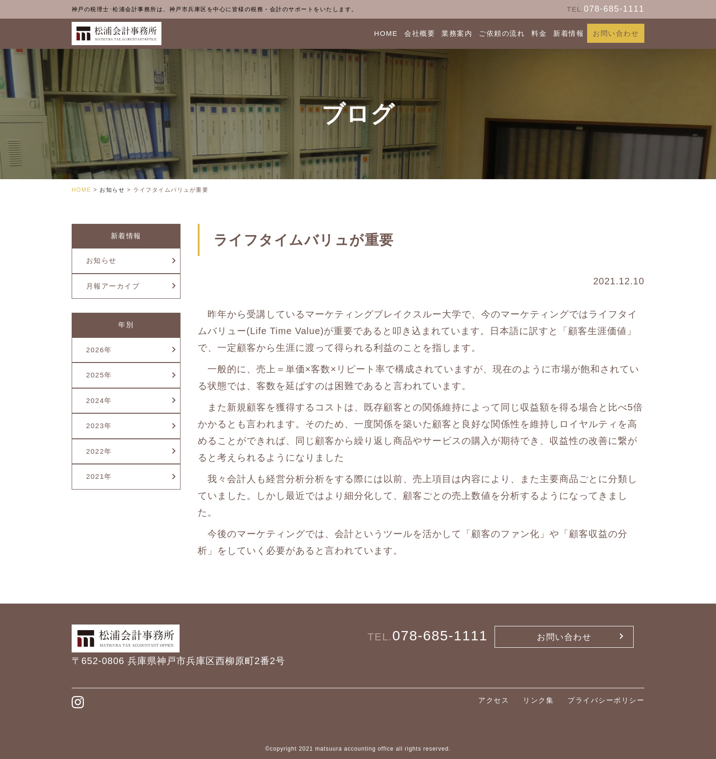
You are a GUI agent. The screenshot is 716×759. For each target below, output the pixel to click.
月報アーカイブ (113, 286)
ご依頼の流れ (502, 33)
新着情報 (568, 33)
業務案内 (457, 33)
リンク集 (538, 700)
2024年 (99, 400)
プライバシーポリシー (606, 700)
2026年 (99, 350)
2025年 (99, 375)
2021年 (99, 476)
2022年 (99, 451)
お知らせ (101, 260)
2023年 (99, 426)
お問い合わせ (616, 33)
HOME (386, 33)
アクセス (493, 700)
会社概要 (419, 33)
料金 (539, 33)
